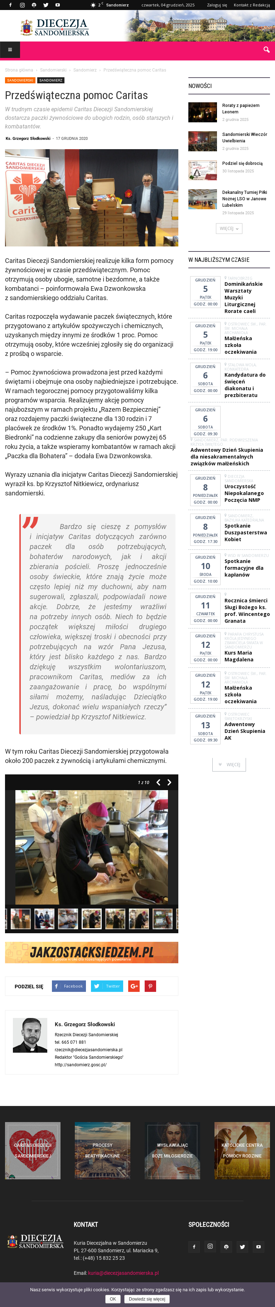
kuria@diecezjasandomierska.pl (123, 1272)
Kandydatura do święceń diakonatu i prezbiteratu (245, 384)
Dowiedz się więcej (147, 1299)
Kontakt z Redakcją (252, 5)
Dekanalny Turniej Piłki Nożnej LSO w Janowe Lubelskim (244, 199)
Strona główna (19, 70)
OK (113, 1299)
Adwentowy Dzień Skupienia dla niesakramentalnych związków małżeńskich (226, 456)
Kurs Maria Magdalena (239, 656)
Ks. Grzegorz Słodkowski (28, 138)
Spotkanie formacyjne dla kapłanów (244, 568)
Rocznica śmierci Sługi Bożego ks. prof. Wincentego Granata (247, 610)
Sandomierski (20, 80)
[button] (266, 50)
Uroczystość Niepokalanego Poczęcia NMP (244, 493)
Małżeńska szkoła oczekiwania (241, 345)
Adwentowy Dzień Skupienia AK (245, 731)
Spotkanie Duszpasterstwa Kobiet (246, 532)
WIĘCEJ (229, 228)
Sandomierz (50, 80)
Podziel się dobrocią (242, 163)
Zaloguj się (217, 5)
